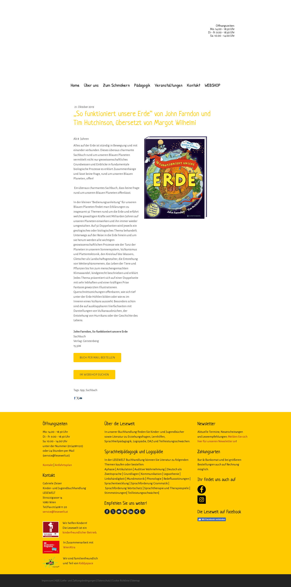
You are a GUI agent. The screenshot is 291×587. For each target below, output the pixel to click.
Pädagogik (142, 85)
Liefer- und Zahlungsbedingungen (78, 580)
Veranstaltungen (168, 85)
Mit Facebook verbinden (211, 519)
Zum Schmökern (116, 85)
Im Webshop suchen (94, 374)
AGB (57, 580)
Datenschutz (103, 580)
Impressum (47, 580)
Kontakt (193, 85)
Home (75, 85)
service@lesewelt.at (55, 511)
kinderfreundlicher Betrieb (79, 532)
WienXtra (69, 547)
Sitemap (135, 580)
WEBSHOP (212, 85)
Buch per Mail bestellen (97, 357)
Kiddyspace (86, 563)
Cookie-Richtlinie (121, 580)
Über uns (91, 85)
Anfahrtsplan (63, 465)
